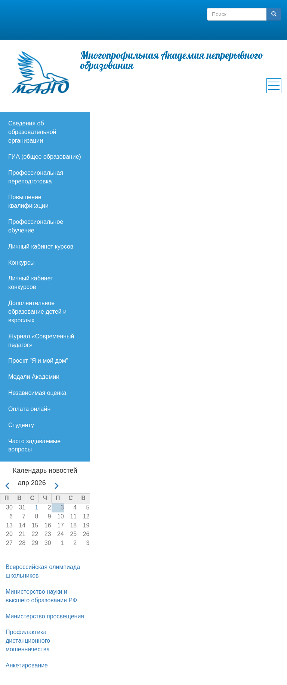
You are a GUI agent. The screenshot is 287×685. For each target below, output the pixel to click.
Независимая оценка (37, 393)
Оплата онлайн (29, 409)
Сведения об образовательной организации (32, 132)
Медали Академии (33, 377)
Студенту (21, 425)
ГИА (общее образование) (44, 156)
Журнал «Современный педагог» (41, 340)
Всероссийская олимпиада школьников (43, 571)
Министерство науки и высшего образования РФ (41, 595)
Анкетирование (27, 665)
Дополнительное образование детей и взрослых (37, 311)
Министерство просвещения (45, 616)
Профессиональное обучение (35, 226)
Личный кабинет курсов (40, 246)
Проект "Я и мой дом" (38, 360)
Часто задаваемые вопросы (34, 445)
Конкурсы (21, 262)
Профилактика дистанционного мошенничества (28, 640)
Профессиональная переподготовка (35, 177)
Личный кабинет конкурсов (30, 282)
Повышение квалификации (28, 201)
